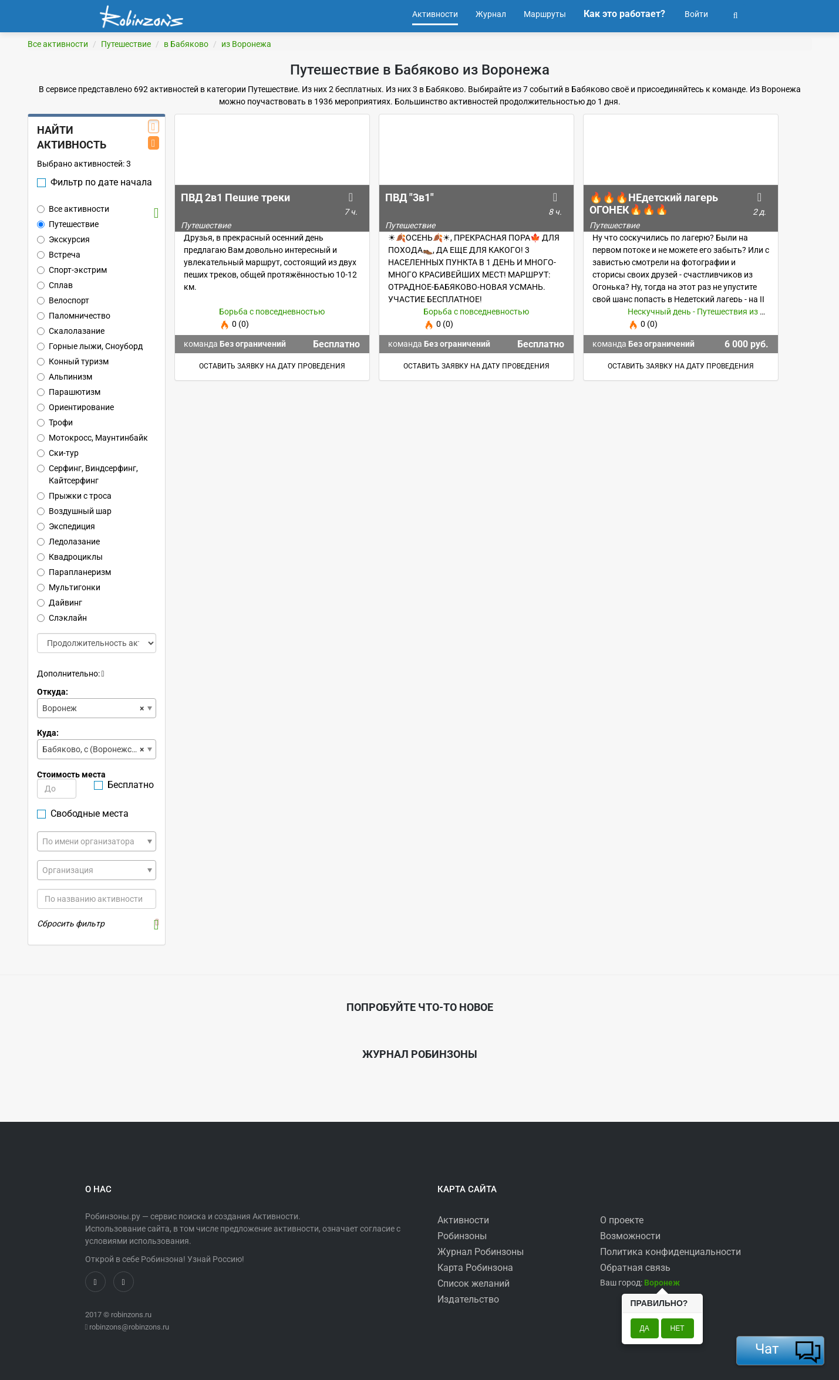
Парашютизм (68, 392)
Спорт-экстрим (72, 270)
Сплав (55, 285)
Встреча (58, 254)
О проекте (621, 1220)
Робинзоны (462, 1236)
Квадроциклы (70, 557)
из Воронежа (246, 44)
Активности (463, 1220)
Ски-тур (58, 453)
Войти (695, 14)
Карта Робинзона (475, 1267)
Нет (677, 1328)
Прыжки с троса (74, 495)
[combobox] (96, 708)
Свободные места (83, 813)
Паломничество (73, 315)
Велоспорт (63, 300)
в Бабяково (186, 44)
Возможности (630, 1236)
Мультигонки (68, 587)
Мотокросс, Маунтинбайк (92, 437)
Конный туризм (73, 361)
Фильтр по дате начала (94, 182)
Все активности (58, 44)
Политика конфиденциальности (670, 1251)
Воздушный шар (74, 511)
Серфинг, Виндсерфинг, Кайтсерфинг (87, 474)
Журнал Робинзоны (480, 1251)
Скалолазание (71, 331)
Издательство (468, 1299)
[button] (736, 14)
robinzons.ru (131, 1314)
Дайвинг (59, 602)
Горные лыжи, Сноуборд (90, 346)
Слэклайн (62, 618)
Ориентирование (75, 407)
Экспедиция (66, 526)
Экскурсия (63, 239)
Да (644, 1328)
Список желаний (473, 1283)
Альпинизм (64, 376)
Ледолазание (68, 541)
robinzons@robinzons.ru (129, 1326)
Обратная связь (635, 1267)
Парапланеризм (74, 572)
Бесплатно (124, 784)
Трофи (55, 422)
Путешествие (126, 44)
